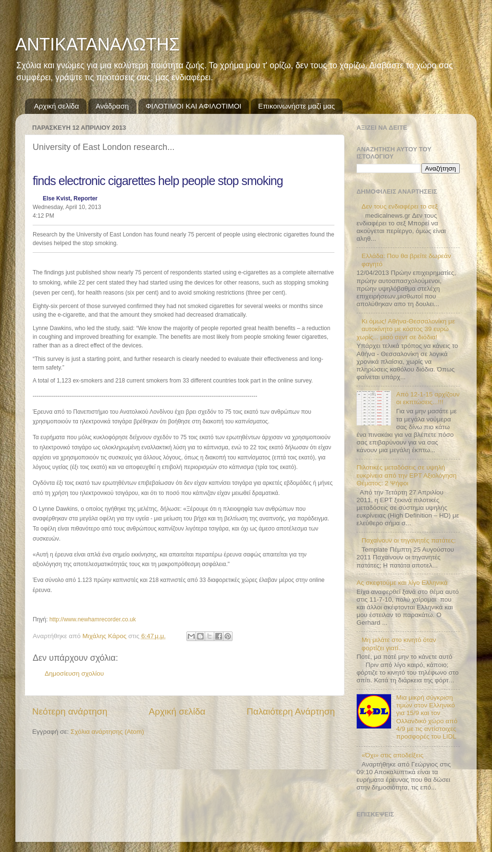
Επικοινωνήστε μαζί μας (296, 106)
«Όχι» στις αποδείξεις (392, 755)
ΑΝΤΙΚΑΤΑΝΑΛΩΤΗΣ (97, 44)
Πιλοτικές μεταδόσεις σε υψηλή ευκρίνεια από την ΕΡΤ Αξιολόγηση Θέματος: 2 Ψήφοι (406, 475)
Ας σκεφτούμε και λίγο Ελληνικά (402, 582)
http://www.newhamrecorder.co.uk (92, 619)
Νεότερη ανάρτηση (70, 711)
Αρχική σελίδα (56, 106)
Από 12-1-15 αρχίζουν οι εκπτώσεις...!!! (427, 398)
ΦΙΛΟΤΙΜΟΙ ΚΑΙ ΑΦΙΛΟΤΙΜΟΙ (194, 106)
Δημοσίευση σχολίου (74, 673)
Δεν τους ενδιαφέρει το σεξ (399, 206)
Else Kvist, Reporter (70, 198)
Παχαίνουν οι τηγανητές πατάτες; (408, 540)
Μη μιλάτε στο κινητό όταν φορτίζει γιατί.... (398, 643)
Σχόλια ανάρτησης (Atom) (107, 731)
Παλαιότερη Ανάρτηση (290, 711)
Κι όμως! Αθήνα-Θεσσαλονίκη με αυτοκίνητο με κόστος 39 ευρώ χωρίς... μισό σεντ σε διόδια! (406, 329)
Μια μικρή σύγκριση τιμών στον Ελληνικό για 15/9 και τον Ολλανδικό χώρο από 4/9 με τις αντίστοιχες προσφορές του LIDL (426, 717)
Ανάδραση (112, 106)
